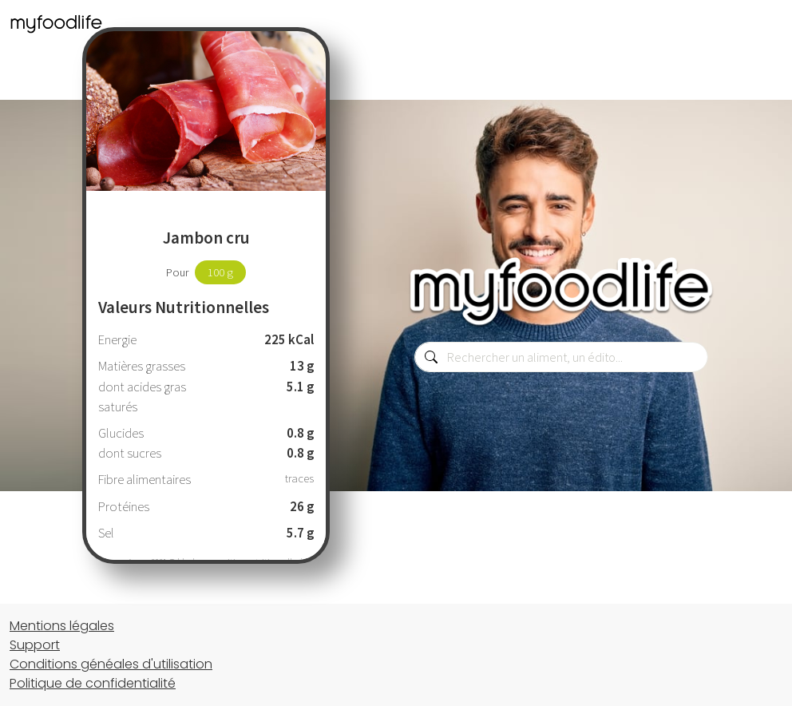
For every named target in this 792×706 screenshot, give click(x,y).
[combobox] (561, 357)
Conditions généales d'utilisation (111, 664)
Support (35, 645)
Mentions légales (62, 626)
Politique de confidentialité (93, 683)
